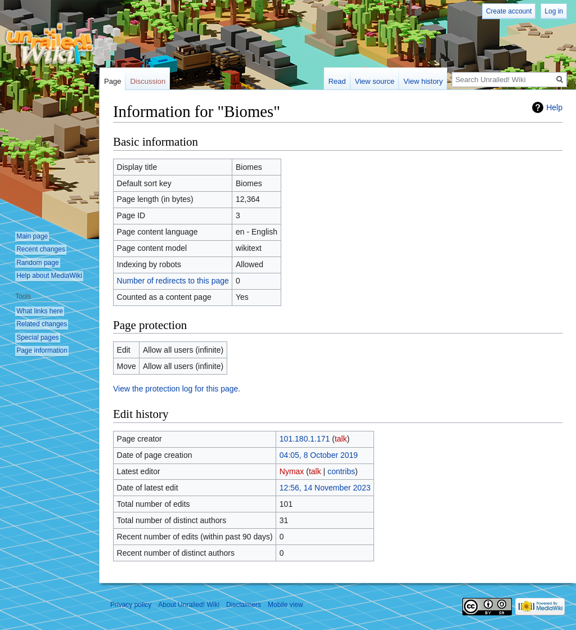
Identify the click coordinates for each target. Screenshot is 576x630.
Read (337, 81)
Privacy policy (130, 605)
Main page (32, 236)
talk (341, 438)
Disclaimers (243, 605)
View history (423, 81)
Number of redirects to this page (173, 280)
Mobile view (285, 605)
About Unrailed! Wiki (188, 605)
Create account (509, 11)
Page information (42, 350)
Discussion (147, 81)
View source (375, 81)
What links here (39, 311)
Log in (553, 11)
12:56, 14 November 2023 (325, 487)
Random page (37, 263)
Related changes (41, 324)
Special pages (37, 337)
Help (554, 107)
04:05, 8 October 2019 (319, 455)
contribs (341, 471)
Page (112, 81)
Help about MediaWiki (49, 276)
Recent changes (40, 249)
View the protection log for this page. (176, 388)
